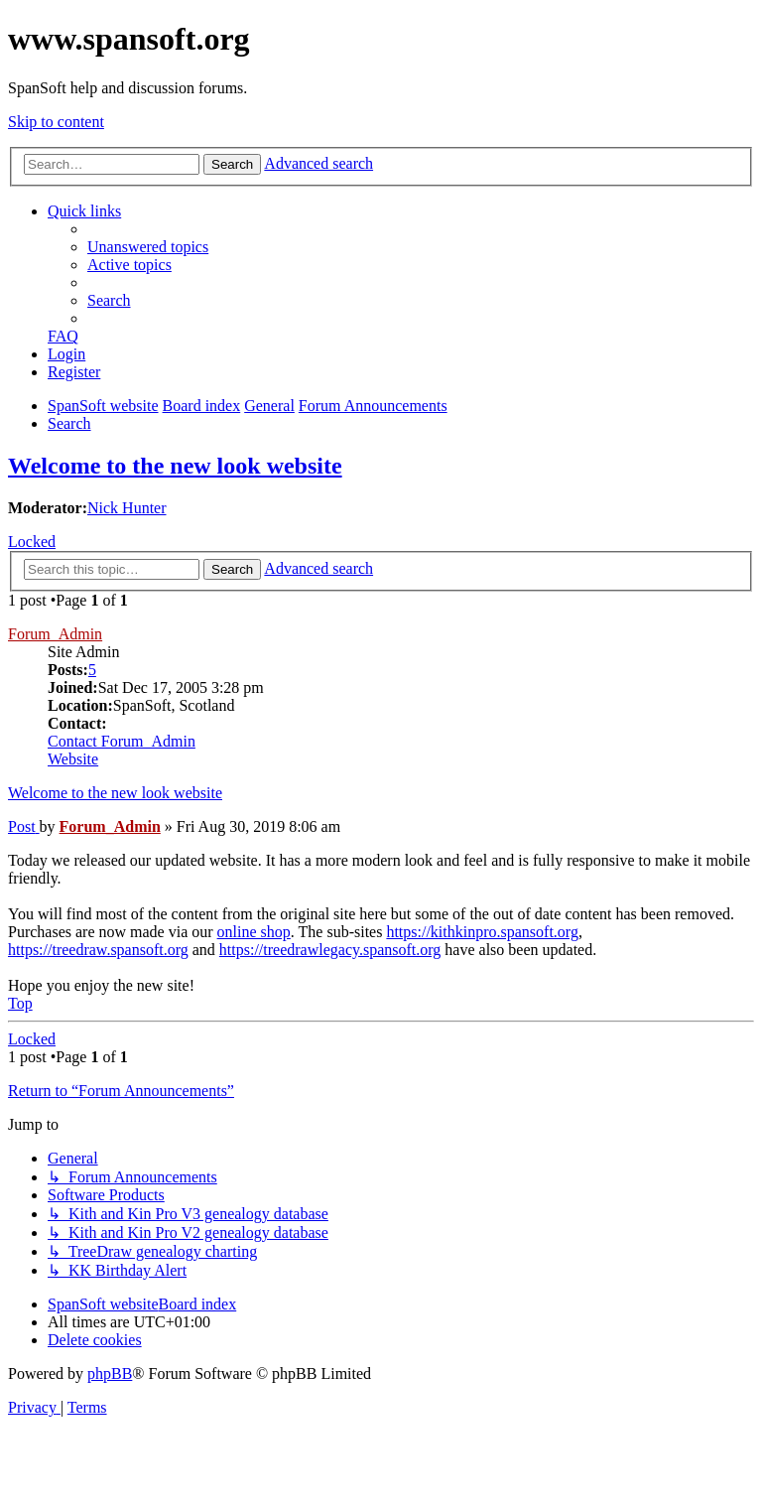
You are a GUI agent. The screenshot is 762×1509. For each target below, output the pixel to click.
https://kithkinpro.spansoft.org (481, 931)
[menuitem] (147, 246)
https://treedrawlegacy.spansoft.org (330, 949)
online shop (254, 931)
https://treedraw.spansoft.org (98, 949)
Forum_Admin (55, 633)
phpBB (109, 1373)
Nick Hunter (127, 507)
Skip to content (56, 121)
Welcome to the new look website (175, 466)
